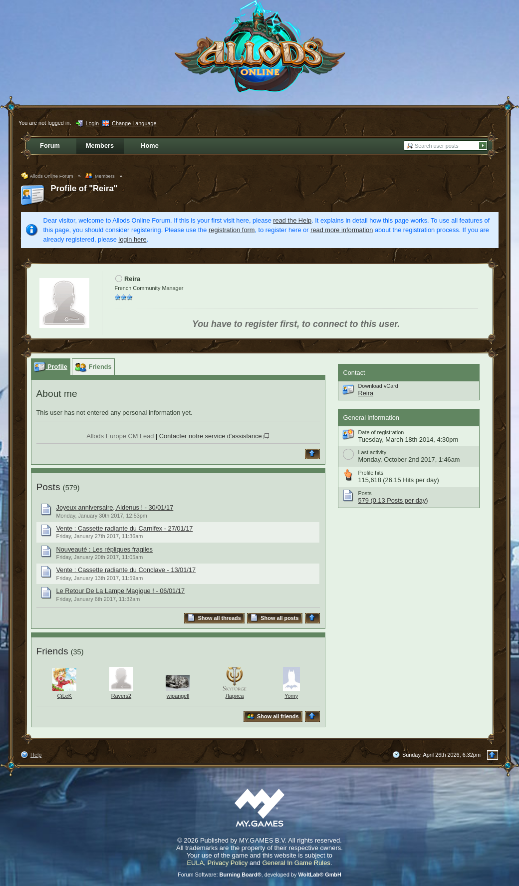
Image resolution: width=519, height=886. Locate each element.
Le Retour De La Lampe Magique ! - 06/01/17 (120, 590)
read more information (341, 230)
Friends (52, 651)
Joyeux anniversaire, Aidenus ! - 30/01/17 (115, 507)
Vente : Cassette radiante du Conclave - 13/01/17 (126, 570)
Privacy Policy (228, 863)
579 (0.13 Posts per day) (393, 500)
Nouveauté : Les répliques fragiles (104, 549)
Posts (48, 487)
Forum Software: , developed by (259, 875)
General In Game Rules (296, 863)
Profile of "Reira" (84, 188)
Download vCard (378, 386)
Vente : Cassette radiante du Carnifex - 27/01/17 (124, 528)
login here (132, 239)
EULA (195, 863)
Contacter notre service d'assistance (210, 436)
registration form (232, 230)
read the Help (292, 220)
